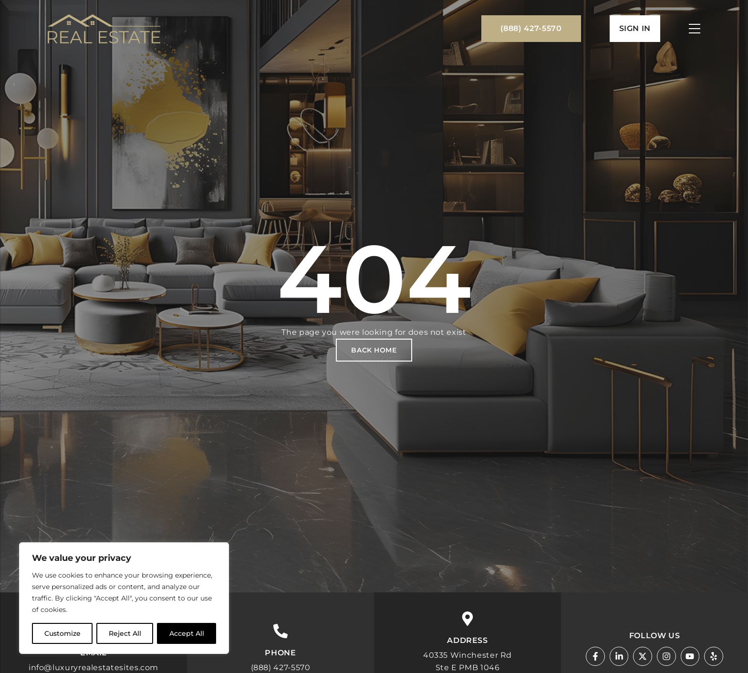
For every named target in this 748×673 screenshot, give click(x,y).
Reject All (125, 633)
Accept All (186, 633)
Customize (62, 633)
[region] (124, 598)
